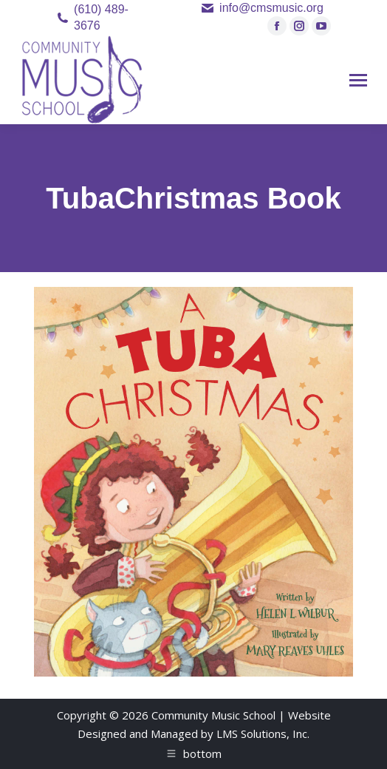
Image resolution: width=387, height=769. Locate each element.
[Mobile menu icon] (358, 80)
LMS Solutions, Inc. (262, 733)
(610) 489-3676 (101, 17)
